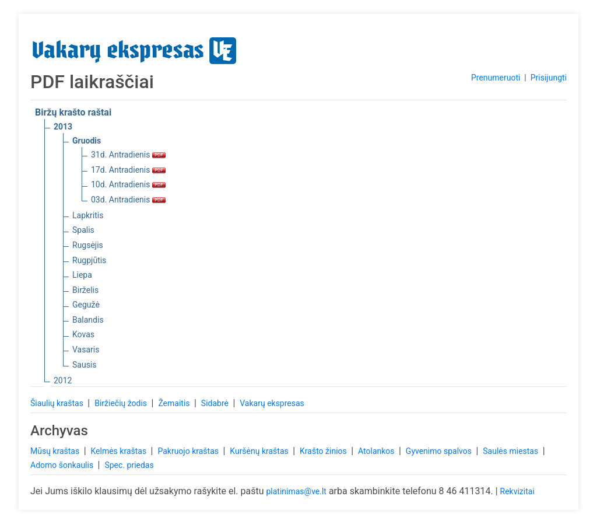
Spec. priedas (128, 465)
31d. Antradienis (128, 154)
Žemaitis (175, 403)
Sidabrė (216, 403)
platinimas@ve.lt (296, 491)
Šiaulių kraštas (57, 403)
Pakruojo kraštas (188, 451)
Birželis (85, 290)
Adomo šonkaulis (63, 465)
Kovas (83, 334)
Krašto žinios (324, 451)
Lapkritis (87, 215)
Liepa (82, 275)
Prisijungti (549, 77)
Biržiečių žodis (121, 403)
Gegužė (86, 304)
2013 (63, 126)
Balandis (88, 319)
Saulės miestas (511, 451)
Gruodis (86, 140)
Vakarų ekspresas (272, 403)
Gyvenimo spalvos (440, 451)
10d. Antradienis (128, 184)
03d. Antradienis (128, 199)
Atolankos (377, 451)
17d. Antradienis (128, 169)
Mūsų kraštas (56, 451)
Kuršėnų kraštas (260, 451)
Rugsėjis (87, 245)
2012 (63, 380)
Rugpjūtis (89, 260)
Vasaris (85, 349)
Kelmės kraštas (119, 451)
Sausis (84, 364)
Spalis (83, 230)
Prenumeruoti (495, 77)
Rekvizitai (517, 491)
